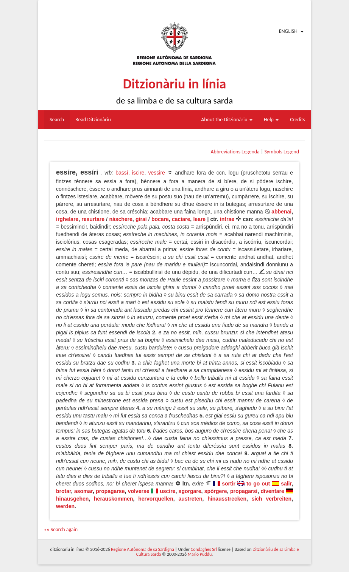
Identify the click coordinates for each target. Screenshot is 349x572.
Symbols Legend (282, 151)
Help (271, 119)
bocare (160, 219)
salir (286, 484)
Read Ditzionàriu (93, 119)
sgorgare (190, 491)
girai (141, 219)
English (288, 31)
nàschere (120, 219)
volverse (139, 491)
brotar (63, 491)
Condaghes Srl (204, 549)
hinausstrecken (226, 499)
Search (57, 119)
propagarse (110, 491)
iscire (138, 173)
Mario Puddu (200, 554)
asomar (83, 491)
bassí (121, 173)
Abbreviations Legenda (234, 151)
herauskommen (113, 499)
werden (65, 506)
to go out (258, 484)
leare (199, 219)
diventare (272, 491)
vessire (156, 173)
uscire (167, 491)
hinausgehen (72, 499)
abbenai (281, 212)
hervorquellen (155, 499)
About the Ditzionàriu (226, 119)
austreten (191, 499)
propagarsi (243, 491)
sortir (228, 484)
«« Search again (61, 529)
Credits (297, 119)
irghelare (67, 219)
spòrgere (215, 491)
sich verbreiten (272, 499)
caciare (181, 219)
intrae (227, 219)
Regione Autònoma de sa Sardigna (142, 549)
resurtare (92, 219)
